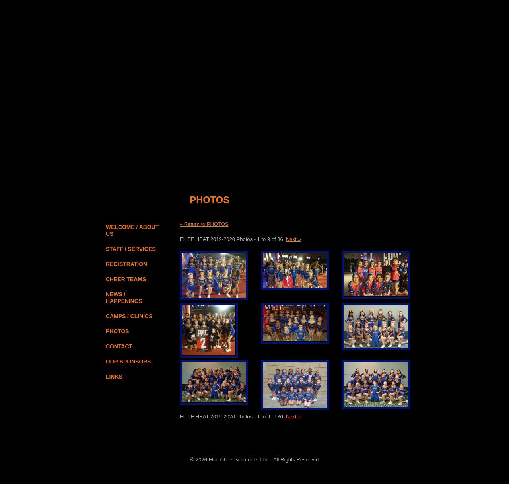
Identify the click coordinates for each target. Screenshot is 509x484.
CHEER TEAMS (126, 279)
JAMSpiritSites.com (254, 478)
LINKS (114, 376)
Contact (410, 13)
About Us (381, 13)
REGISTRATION (126, 264)
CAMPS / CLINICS (129, 316)
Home (357, 13)
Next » (293, 239)
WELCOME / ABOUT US (132, 230)
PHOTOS (117, 331)
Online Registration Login (278, 166)
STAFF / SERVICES (130, 249)
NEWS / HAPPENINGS (124, 297)
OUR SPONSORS (128, 361)
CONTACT (119, 346)
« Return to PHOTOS (204, 224)
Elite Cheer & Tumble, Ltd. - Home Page (149, 70)
